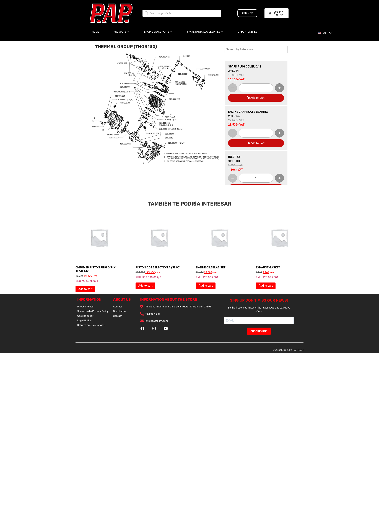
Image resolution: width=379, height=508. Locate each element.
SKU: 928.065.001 (219, 246)
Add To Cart (255, 97)
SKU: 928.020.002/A (159, 246)
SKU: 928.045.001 (279, 246)
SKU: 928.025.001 (99, 248)
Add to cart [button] (85, 289)
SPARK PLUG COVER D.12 (244, 66)
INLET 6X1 (235, 157)
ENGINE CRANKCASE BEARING (248, 111)
